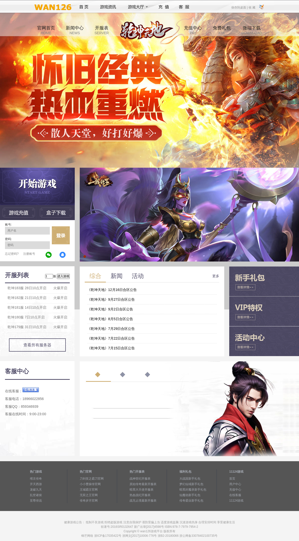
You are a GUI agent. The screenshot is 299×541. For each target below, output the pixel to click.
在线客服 (235, 495)
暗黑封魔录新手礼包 (192, 489)
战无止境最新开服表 (143, 500)
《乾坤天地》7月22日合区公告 (111, 338)
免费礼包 (222, 30)
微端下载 (251, 30)
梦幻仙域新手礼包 (191, 484)
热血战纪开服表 (140, 495)
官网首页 (46, 30)
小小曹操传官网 (90, 484)
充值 (163, 7)
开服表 (101, 30)
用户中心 (235, 484)
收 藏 (252, 7)
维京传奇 (36, 478)
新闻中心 (75, 30)
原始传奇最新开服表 (143, 484)
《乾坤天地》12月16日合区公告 (112, 290)
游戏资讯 (108, 7)
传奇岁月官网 (89, 500)
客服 (184, 7)
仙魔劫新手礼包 (189, 495)
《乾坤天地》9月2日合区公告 (110, 309)
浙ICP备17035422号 (107, 536)
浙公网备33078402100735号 (198, 536)
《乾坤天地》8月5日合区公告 (110, 319)
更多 (215, 276)
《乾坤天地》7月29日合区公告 (111, 329)
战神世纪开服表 (140, 478)
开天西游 (36, 484)
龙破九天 (36, 489)
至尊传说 (36, 500)
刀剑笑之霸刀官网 (92, 478)
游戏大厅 (136, 7)
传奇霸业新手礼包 (191, 500)
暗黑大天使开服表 (141, 489)
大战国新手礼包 (189, 478)
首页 (84, 7)
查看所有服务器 (37, 345)
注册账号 (29, 254)
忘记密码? (12, 254)
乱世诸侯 (36, 495)
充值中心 (193, 30)
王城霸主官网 (89, 489)
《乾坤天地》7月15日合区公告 (111, 348)
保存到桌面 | (239, 7)
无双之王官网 (89, 495)
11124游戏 (236, 500)
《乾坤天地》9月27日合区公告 (111, 299)
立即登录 (61, 235)
